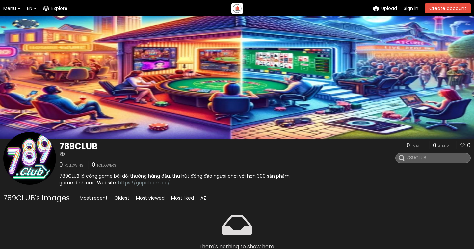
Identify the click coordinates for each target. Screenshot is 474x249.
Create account (447, 8)
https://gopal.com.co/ (144, 183)
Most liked (182, 198)
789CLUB (78, 146)
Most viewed (150, 198)
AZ (203, 198)
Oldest (121, 198)
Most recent (94, 198)
